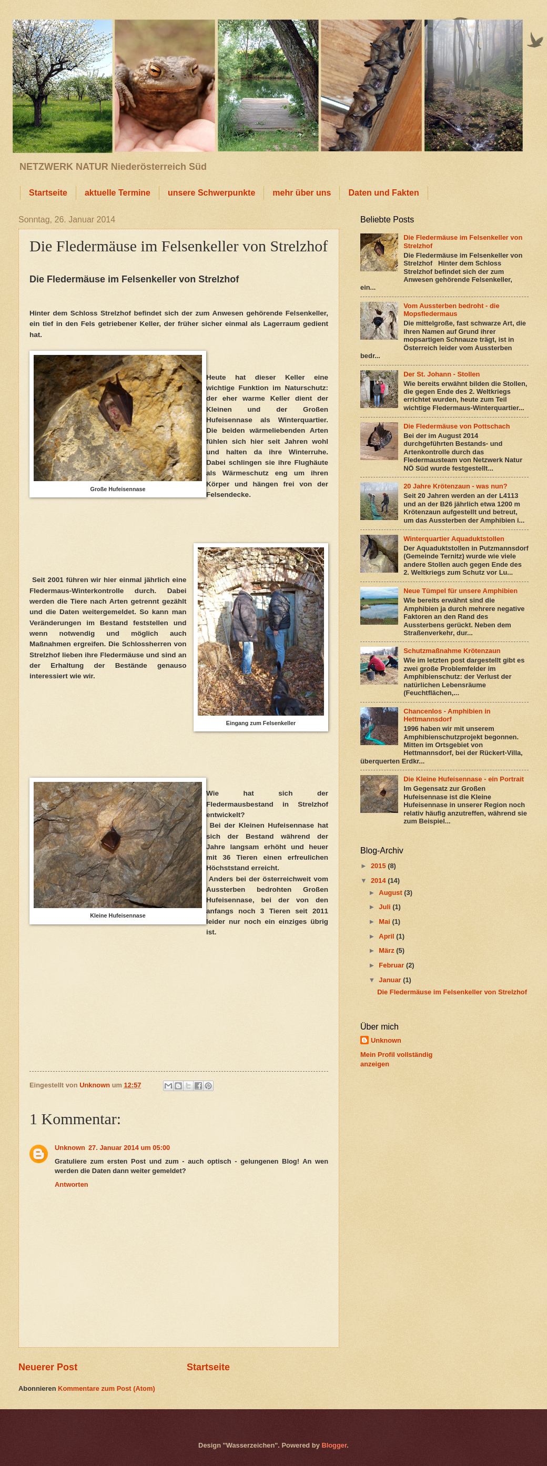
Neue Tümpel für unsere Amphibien (460, 591)
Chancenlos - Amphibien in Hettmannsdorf (446, 715)
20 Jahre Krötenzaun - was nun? (455, 486)
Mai (385, 921)
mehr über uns (301, 192)
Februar (392, 965)
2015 (379, 866)
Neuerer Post (47, 1367)
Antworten (71, 1184)
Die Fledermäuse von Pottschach (456, 426)
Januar (391, 980)
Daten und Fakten (383, 192)
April (387, 936)
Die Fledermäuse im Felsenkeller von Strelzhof (452, 992)
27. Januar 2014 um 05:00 (129, 1148)
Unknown (70, 1148)
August (391, 893)
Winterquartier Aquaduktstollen (453, 539)
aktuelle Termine (117, 192)
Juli (385, 907)
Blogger (334, 1445)
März (387, 950)
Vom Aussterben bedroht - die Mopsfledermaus (451, 310)
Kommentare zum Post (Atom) (106, 1388)
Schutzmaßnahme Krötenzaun (452, 651)
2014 (379, 880)
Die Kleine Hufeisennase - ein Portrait (463, 779)
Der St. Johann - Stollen (441, 374)
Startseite (48, 192)
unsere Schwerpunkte (211, 192)
